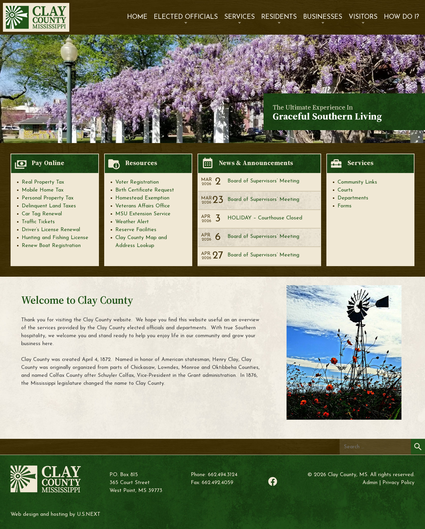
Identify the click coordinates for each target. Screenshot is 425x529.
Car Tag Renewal (42, 214)
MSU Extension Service (143, 214)
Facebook (272, 481)
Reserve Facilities (135, 230)
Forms (345, 206)
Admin (369, 483)
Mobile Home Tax (42, 190)
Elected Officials (186, 17)
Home (137, 17)
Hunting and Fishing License (55, 238)
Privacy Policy (398, 483)
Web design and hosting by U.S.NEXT (55, 514)
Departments (353, 198)
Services (239, 17)
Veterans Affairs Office (142, 206)
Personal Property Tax (47, 198)
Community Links (357, 182)
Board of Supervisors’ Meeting (263, 181)
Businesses (322, 17)
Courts (345, 190)
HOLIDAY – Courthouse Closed (264, 218)
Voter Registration (137, 182)
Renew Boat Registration (51, 245)
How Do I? (401, 17)
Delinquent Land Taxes (49, 206)
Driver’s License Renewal (51, 230)
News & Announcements (256, 163)
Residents (279, 17)
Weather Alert (132, 222)
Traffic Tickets (38, 222)
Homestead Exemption (142, 198)
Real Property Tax (43, 182)
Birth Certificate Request (144, 190)
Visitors (363, 17)
